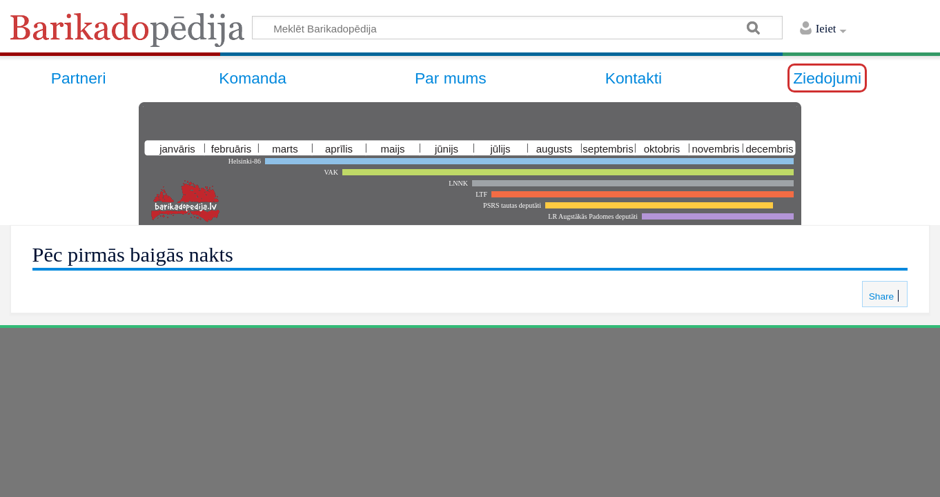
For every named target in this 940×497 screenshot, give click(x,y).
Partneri (78, 78)
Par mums (451, 78)
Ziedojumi (827, 78)
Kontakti (633, 78)
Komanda (252, 78)
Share (880, 296)
